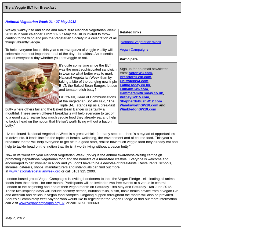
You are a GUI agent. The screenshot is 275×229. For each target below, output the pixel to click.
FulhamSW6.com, (134, 89)
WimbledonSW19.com (138, 109)
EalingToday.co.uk (135, 85)
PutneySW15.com (134, 97)
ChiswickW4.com (134, 81)
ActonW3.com (140, 73)
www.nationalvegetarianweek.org (34, 171)
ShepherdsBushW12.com (141, 101)
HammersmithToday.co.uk (141, 93)
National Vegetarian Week (141, 42)
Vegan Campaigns (134, 49)
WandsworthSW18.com (139, 105)
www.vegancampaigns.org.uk (41, 203)
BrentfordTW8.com (135, 77)
